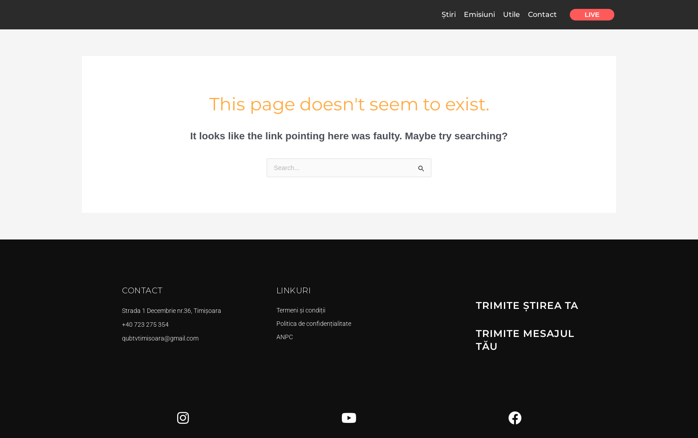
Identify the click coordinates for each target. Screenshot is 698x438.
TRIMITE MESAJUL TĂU (533, 332)
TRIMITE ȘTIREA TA (523, 305)
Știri (449, 14)
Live (591, 14)
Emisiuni (479, 14)
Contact (542, 14)
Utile (511, 14)
